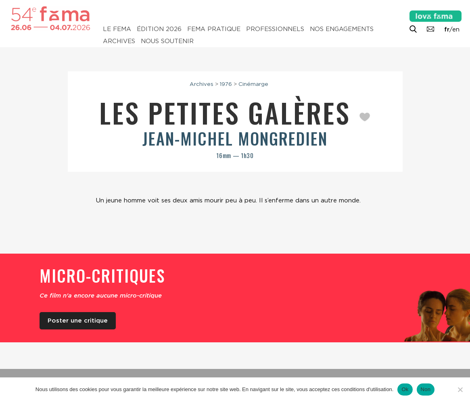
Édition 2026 (159, 29)
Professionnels (275, 29)
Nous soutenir (167, 41)
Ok (404, 389)
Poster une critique (78, 320)
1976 (226, 84)
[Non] (460, 389)
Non (426, 389)
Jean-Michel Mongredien (235, 138)
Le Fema (117, 29)
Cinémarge (253, 84)
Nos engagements (342, 29)
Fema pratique (213, 29)
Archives (119, 41)
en (456, 29)
